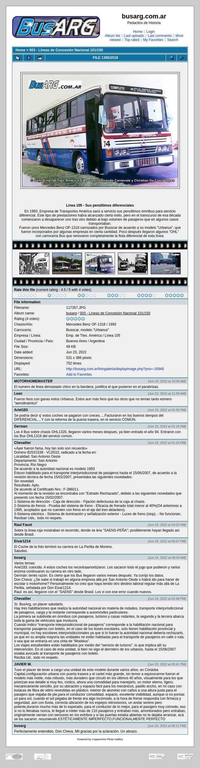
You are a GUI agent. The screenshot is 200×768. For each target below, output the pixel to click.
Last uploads (134, 36)
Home (138, 32)
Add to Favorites (78, 374)
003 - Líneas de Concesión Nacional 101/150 (66, 50)
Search (172, 40)
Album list (112, 36)
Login (150, 32)
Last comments (160, 36)
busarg (71, 313)
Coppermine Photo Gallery (107, 739)
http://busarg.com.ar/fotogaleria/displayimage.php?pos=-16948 (115, 369)
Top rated (132, 40)
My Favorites (153, 40)
